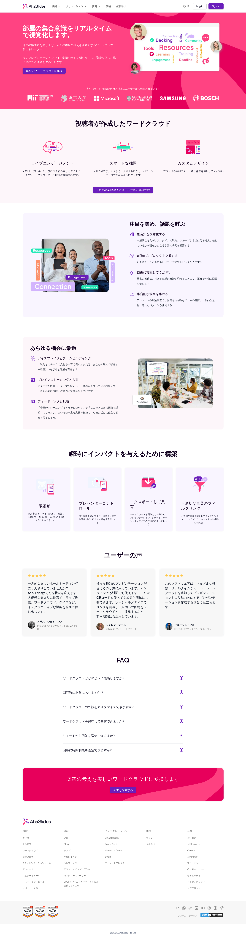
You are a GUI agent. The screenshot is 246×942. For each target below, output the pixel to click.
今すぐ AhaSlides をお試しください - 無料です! (123, 189)
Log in (199, 6)
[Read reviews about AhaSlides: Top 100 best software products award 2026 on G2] (40, 912)
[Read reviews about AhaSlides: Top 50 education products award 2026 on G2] (53, 912)
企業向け (121, 6)
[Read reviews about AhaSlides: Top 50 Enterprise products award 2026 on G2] (28, 912)
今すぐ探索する (123, 790)
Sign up (216, 6)
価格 (108, 6)
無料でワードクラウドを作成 (44, 71)
